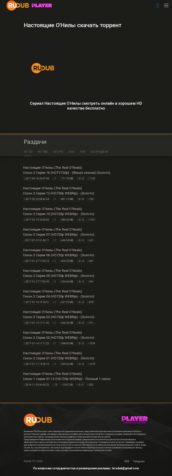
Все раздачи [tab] (99, 151)
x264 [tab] (72, 151)
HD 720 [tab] (28, 151)
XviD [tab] (83, 151)
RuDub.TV (29, 461)
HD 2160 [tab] (58, 151)
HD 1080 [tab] (43, 151)
